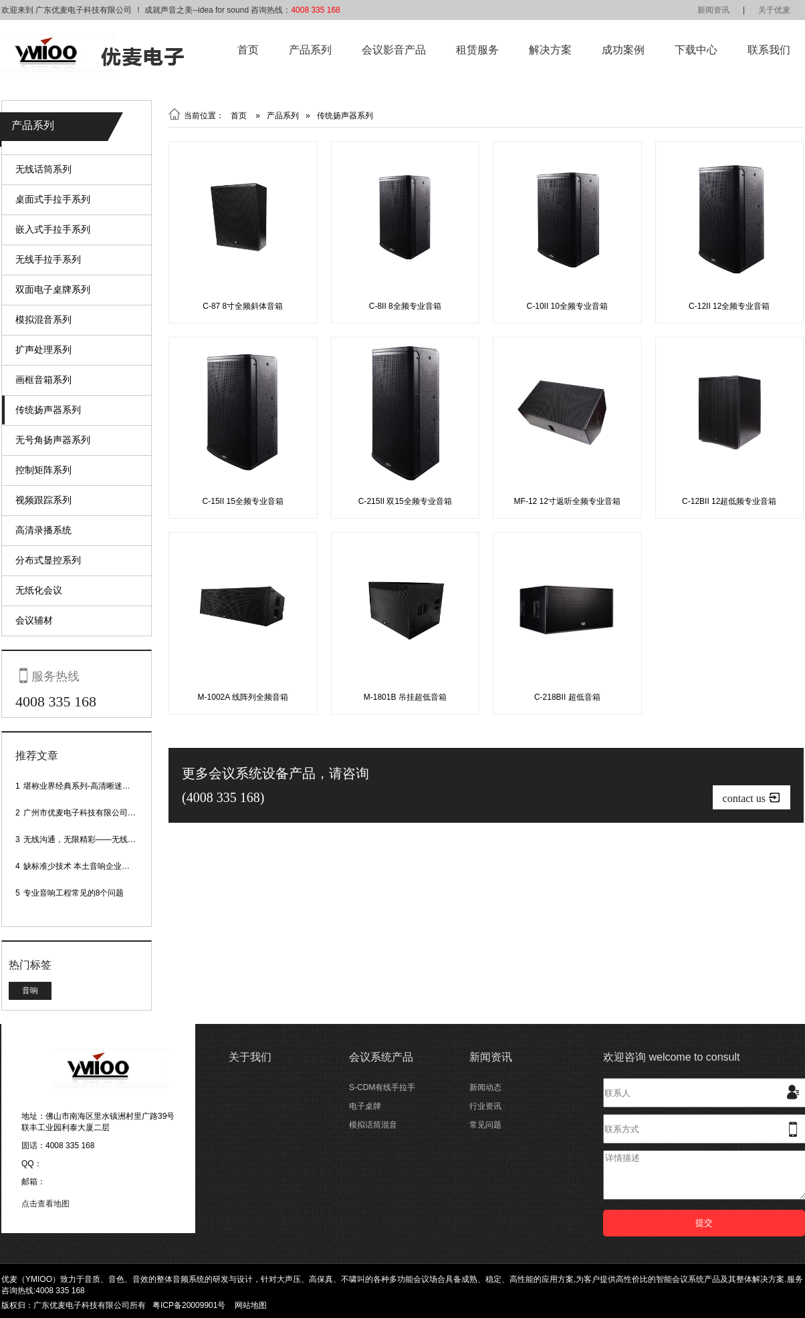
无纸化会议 (38, 590)
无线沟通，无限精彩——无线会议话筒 (91, 839)
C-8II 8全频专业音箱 (405, 306)
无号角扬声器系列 (52, 439)
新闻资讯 (713, 10)
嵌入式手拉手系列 (52, 229)
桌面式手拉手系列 (52, 199)
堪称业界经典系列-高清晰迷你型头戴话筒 (96, 786)
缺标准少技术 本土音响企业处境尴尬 (88, 866)
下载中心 (696, 49)
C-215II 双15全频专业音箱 (405, 501)
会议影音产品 (394, 49)
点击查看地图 (45, 1203)
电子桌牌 (365, 1106)
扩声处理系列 (43, 349)
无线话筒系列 (43, 169)
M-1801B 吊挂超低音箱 (405, 697)
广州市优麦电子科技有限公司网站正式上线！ (103, 812)
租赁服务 (477, 49)
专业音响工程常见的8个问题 (73, 893)
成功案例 (623, 49)
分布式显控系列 (48, 560)
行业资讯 (485, 1106)
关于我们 (250, 1057)
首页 (248, 49)
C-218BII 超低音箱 (567, 697)
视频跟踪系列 (43, 500)
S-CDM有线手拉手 (382, 1087)
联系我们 (769, 49)
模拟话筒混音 (373, 1125)
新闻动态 (485, 1087)
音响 (30, 990)
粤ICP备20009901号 (188, 1305)
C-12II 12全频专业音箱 (729, 306)
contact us (751, 797)
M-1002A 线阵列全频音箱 (243, 697)
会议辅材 (34, 620)
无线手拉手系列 (48, 259)
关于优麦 (774, 10)
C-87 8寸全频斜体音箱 (243, 306)
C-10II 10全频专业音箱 (567, 306)
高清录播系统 (43, 530)
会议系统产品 (381, 1057)
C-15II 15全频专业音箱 (243, 501)
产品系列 (310, 49)
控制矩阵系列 (43, 470)
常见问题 (485, 1125)
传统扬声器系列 (48, 409)
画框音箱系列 (43, 379)
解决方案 (550, 49)
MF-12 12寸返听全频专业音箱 (567, 501)
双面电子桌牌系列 (52, 289)
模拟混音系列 (43, 319)
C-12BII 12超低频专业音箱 (729, 501)
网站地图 (251, 1305)
